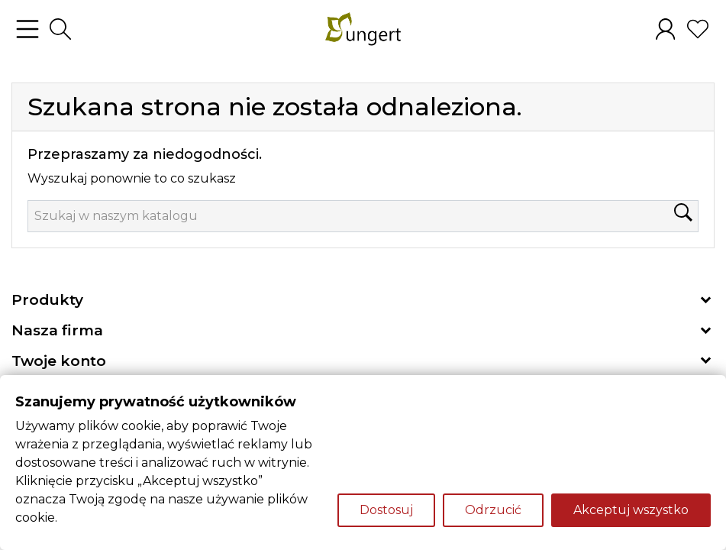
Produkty (47, 300)
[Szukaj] (363, 216)
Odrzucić (493, 510)
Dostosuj (386, 510)
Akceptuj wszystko (631, 510)
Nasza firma (57, 330)
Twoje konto (58, 361)
